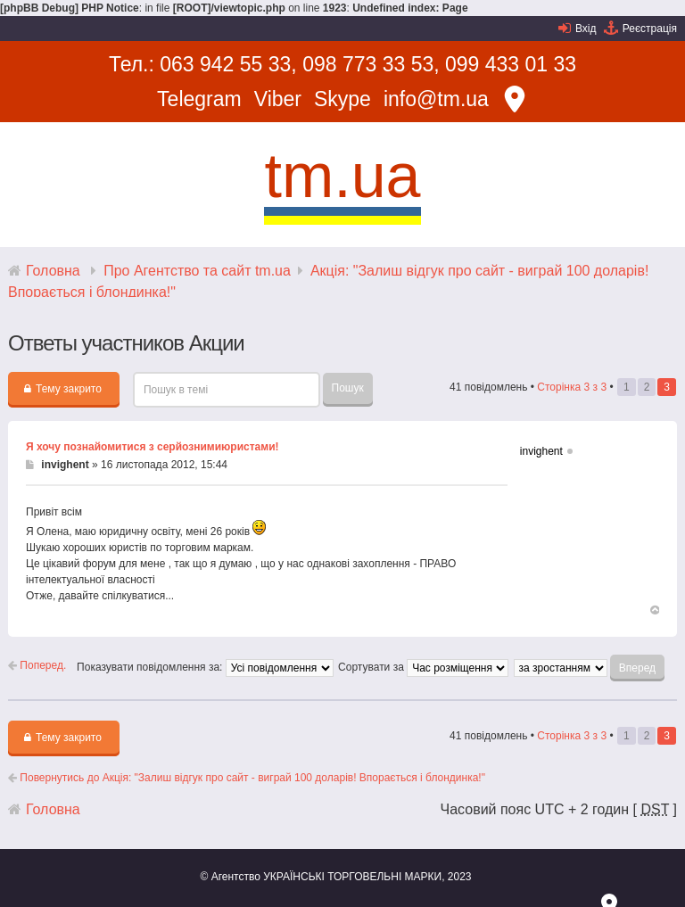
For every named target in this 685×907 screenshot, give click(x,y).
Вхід (586, 28)
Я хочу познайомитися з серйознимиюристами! (152, 447)
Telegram (199, 99)
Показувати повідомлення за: (205, 667)
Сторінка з (572, 387)
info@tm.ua (436, 99)
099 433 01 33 (510, 64)
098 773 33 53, (370, 64)
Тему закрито (63, 389)
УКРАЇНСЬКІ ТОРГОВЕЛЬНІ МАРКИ (352, 876)
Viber (277, 99)
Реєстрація (650, 28)
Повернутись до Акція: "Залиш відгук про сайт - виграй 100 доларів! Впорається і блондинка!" (246, 777)
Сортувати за (423, 667)
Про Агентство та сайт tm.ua (197, 270)
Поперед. (37, 665)
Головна (53, 270)
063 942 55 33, (228, 64)
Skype (342, 99)
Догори (653, 612)
